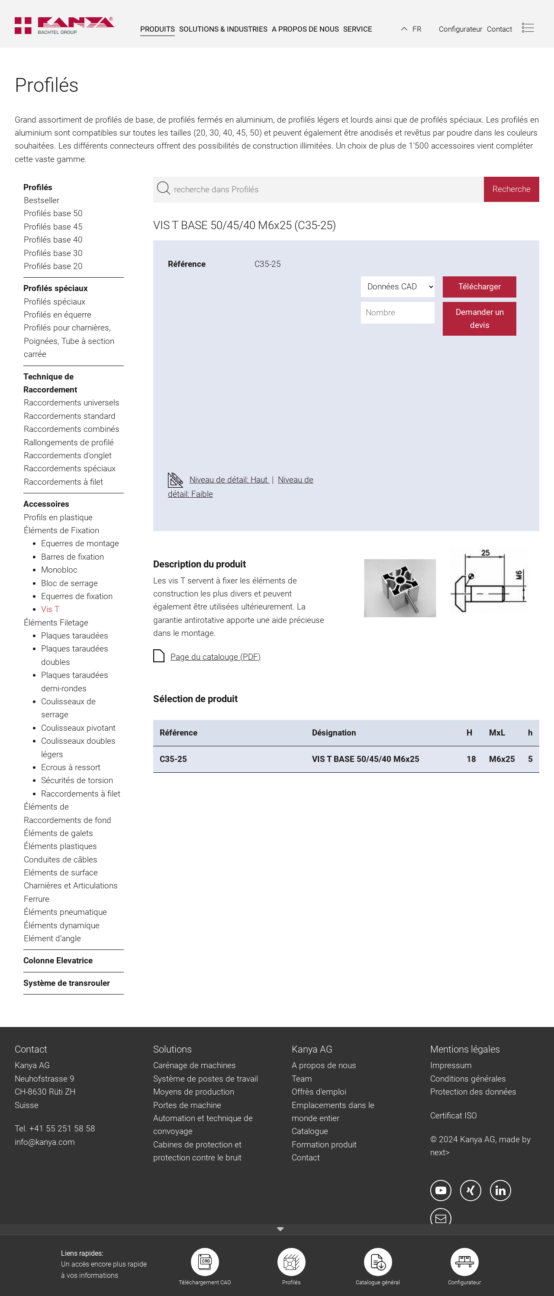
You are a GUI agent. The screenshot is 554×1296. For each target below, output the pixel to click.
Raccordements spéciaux (70, 468)
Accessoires (46, 504)
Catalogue (310, 1131)
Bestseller (41, 200)
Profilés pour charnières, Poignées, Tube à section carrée (69, 341)
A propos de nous (324, 1065)
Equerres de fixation (77, 596)
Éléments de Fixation (61, 530)
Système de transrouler (66, 983)
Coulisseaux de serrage (68, 708)
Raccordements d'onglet (68, 455)
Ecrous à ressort (70, 767)
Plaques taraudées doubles (74, 655)
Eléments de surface (61, 873)
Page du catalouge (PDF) (216, 657)
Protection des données (473, 1092)
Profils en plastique (58, 517)
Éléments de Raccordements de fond (67, 813)
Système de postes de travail (205, 1079)
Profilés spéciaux (55, 288)
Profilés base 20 (53, 266)
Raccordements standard (70, 416)
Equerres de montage (80, 543)
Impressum (451, 1065)
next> (440, 1152)
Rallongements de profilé (69, 442)
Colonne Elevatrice (58, 961)
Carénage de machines (194, 1065)
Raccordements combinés (71, 429)
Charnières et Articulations (71, 886)
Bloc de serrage (69, 583)
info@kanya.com (45, 1142)
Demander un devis (480, 318)
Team (302, 1079)
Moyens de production (193, 1092)
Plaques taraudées (74, 636)
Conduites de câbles (60, 860)
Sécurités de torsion (77, 780)
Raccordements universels (71, 403)
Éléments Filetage (56, 623)
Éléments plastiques (60, 846)
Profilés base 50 (53, 213)
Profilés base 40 (53, 240)
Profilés (37, 187)
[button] (411, 29)
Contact (306, 1158)
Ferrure (36, 899)
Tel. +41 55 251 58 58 (55, 1129)
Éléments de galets (58, 833)
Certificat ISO (453, 1116)
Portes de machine (187, 1105)
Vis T (50, 609)
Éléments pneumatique (65, 912)
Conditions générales (468, 1079)
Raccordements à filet (63, 482)
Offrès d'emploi (319, 1092)
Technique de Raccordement (50, 383)
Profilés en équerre (57, 315)
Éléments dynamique (62, 925)
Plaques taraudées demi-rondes (74, 681)
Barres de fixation (72, 557)
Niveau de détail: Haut (230, 480)
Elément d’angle (52, 938)
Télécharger (479, 287)
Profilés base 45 (53, 227)
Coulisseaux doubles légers (78, 747)
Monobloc (59, 570)
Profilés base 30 (53, 253)
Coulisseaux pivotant (78, 728)
